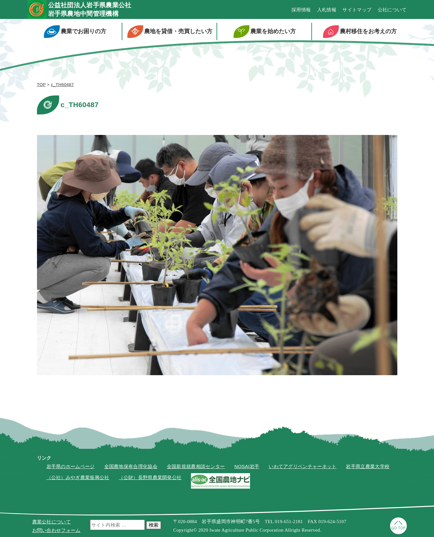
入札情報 (326, 9)
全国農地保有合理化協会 (130, 466)
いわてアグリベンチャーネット (302, 466)
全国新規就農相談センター (196, 466)
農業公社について (51, 521)
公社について (392, 9)
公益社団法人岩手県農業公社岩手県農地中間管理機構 (89, 9)
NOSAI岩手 (246, 466)
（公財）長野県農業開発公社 (150, 477)
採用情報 (301, 9)
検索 (153, 525)
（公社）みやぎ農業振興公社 (77, 477)
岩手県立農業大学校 (367, 466)
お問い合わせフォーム (56, 530)
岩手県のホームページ (70, 466)
